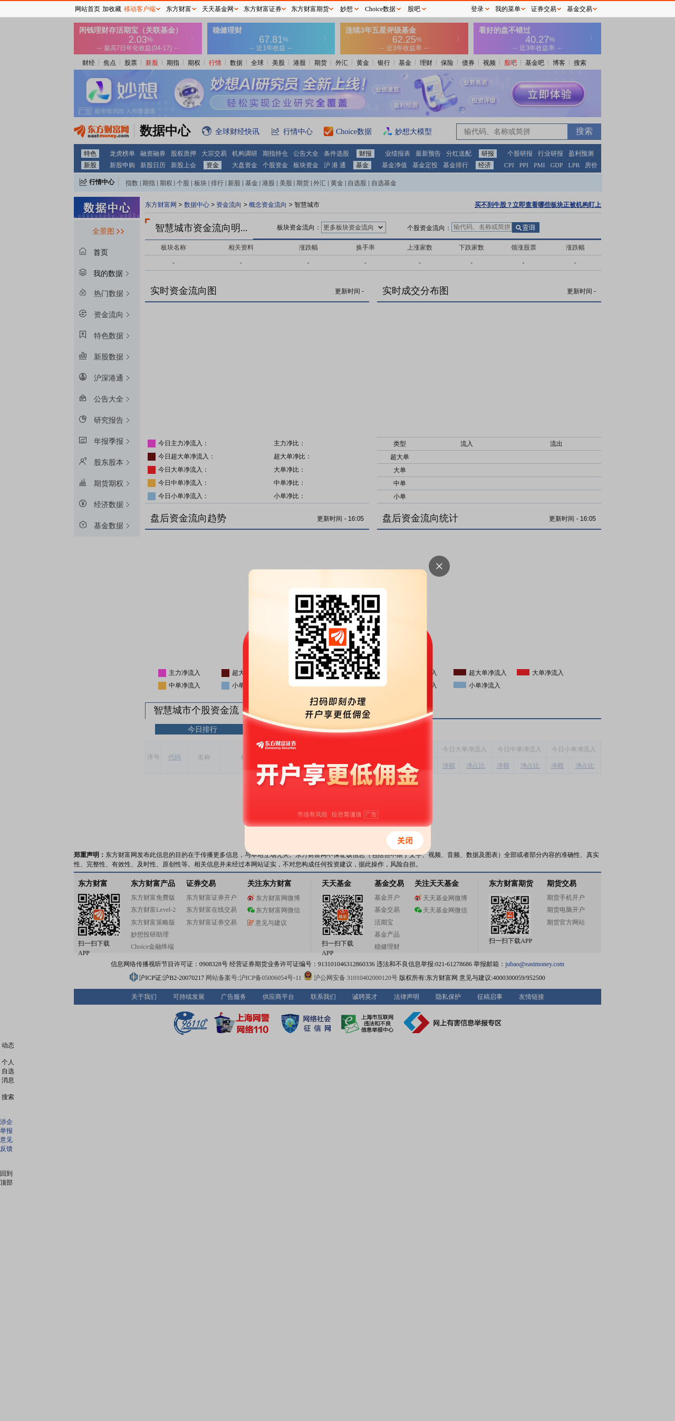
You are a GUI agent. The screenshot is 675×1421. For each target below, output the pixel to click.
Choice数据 (380, 9)
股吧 (414, 9)
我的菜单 (507, 9)
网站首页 (87, 9)
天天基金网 (218, 9)
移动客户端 (140, 9)
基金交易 (579, 9)
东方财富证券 (263, 9)
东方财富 (178, 9)
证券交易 (543, 9)
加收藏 (111, 9)
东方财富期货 (310, 9)
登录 (477, 9)
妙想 (346, 9)
